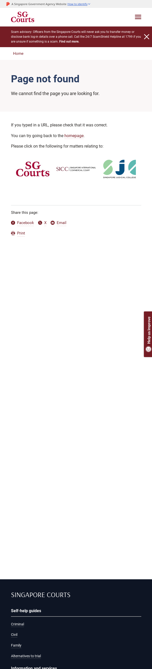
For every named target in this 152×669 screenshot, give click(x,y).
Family (16, 645)
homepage (74, 135)
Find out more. (69, 41)
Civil (14, 635)
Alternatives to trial (26, 656)
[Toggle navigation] (138, 17)
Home (18, 53)
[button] (78, 4)
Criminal (17, 624)
